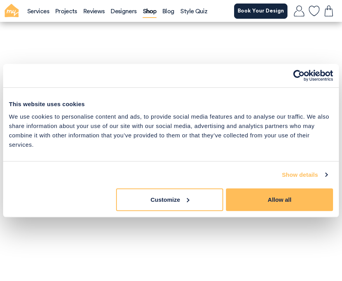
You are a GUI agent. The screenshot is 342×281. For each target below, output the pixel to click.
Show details (300, 174)
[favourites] (314, 11)
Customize (170, 199)
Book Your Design (261, 11)
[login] (299, 11)
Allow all (279, 199)
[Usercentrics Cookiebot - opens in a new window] (299, 76)
